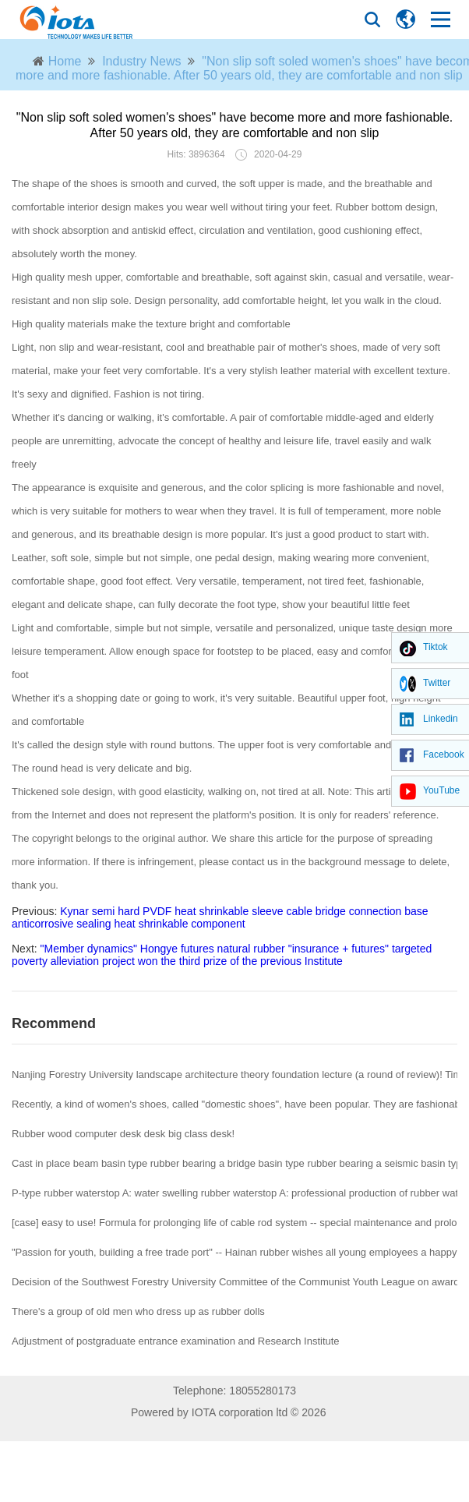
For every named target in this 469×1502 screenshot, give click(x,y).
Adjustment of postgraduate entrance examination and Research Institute (176, 1341)
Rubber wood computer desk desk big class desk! (123, 1134)
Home (65, 61)
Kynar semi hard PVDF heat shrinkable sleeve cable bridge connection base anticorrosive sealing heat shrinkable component (220, 917)
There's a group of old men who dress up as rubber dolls (138, 1311)
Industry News (141, 61)
